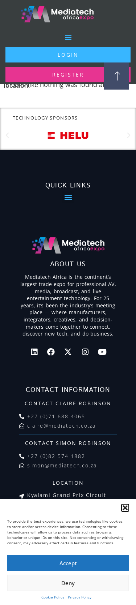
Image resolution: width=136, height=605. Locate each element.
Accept (68, 563)
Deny (68, 583)
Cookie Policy (52, 597)
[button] (125, 507)
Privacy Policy (79, 597)
